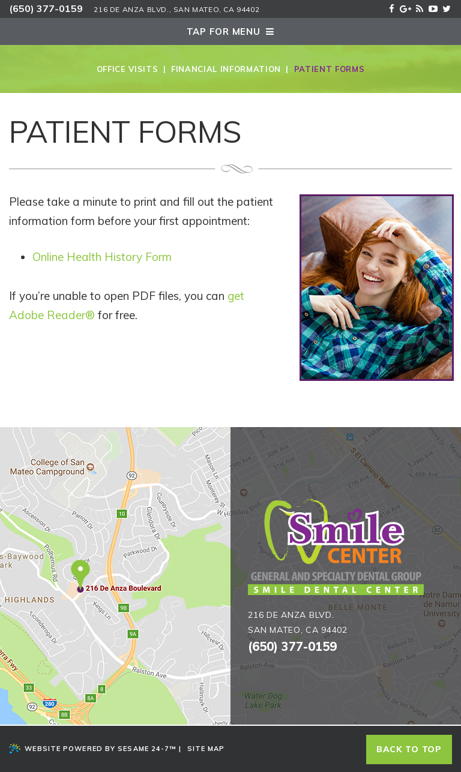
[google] (405, 7)
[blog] (419, 7)
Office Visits (127, 69)
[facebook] (391, 7)
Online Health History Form (102, 257)
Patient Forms (329, 69)
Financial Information (226, 69)
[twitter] (446, 7)
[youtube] (433, 7)
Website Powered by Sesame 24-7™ (92, 748)
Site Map (206, 748)
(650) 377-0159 (46, 8)
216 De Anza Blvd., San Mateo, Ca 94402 (176, 9)
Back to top (409, 749)
